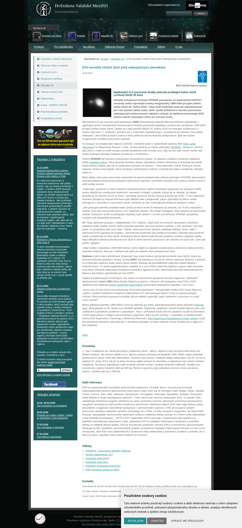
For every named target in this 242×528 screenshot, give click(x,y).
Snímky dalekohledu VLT (99, 454)
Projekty (81, 36)
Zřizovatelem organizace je (164, 4)
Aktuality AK (107, 36)
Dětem (161, 46)
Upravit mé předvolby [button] (187, 520)
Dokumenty (200, 36)
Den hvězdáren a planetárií (50, 427)
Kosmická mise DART (97, 458)
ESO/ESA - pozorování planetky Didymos (108, 450)
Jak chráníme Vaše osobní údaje (98, 524)
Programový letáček (168, 36)
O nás (178, 46)
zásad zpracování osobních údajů (51, 363)
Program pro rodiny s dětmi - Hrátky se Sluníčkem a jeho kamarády (55, 416)
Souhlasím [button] (135, 520)
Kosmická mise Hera (97, 462)
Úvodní (104, 59)
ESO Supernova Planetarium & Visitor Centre (172, 318)
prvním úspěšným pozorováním (126, 284)
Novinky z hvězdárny (51, 159)
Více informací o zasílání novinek (53, 375)
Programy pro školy (51, 36)
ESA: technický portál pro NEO (102, 469)
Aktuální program (48, 394)
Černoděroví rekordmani (49, 437)
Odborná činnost (114, 46)
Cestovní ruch (136, 36)
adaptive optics (98, 162)
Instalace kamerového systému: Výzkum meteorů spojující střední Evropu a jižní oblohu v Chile (53, 173)
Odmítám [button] (157, 520)
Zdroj (85, 335)
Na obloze (89, 46)
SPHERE (176, 147)
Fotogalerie (140, 46)
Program (39, 46)
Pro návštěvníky (63, 46)
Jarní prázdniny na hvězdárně (52, 405)
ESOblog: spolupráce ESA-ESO (103, 465)
